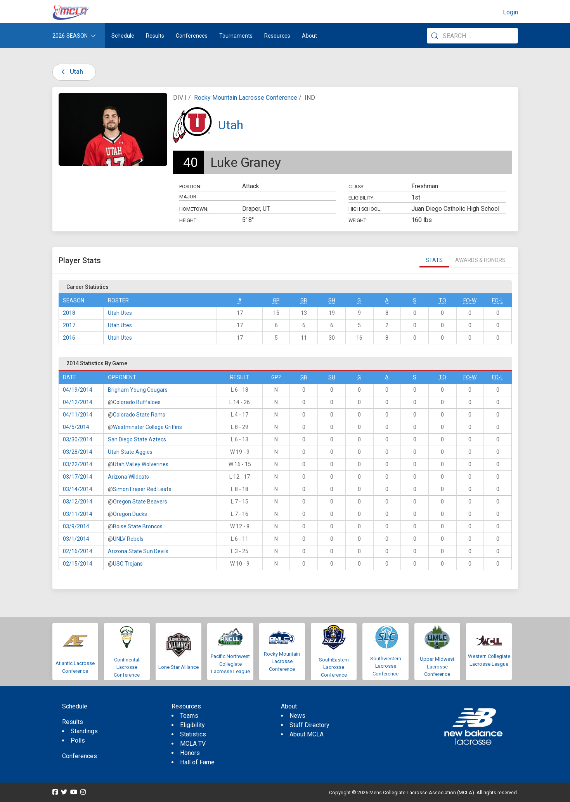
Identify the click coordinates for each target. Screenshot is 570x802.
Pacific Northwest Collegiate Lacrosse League (230, 663)
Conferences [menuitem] (79, 756)
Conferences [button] (192, 36)
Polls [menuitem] (78, 740)
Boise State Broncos (138, 526)
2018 (69, 313)
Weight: (357, 220)
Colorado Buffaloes (137, 402)
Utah (71, 71)
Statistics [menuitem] (193, 734)
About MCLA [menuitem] (306, 734)
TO (442, 300)
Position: (190, 186)
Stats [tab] (434, 260)
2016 (69, 338)
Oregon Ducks (130, 514)
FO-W (469, 300)
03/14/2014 (77, 489)
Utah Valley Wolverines (140, 464)
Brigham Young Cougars (138, 390)
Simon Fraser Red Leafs (142, 489)
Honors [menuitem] (190, 753)
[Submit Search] (434, 35)
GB (303, 300)
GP (276, 300)
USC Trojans (128, 564)
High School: (364, 209)
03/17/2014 (77, 477)
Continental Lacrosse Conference (127, 667)
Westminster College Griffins (147, 427)
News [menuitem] (297, 715)
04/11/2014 (77, 414)
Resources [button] (277, 36)
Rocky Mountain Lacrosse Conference (245, 97)
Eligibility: (361, 198)
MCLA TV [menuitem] (193, 743)
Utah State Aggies (130, 452)
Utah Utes (120, 313)
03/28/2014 (77, 452)
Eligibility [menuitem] (192, 725)
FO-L (497, 300)
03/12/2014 (77, 501)
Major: (188, 197)
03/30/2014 (77, 439)
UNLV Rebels (128, 539)
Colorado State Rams (139, 414)
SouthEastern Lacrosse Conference (334, 667)
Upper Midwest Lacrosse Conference (437, 666)
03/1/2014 (76, 539)
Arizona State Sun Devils (138, 551)
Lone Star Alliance (178, 667)
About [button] (309, 36)
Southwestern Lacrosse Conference (385, 666)
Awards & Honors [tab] (480, 260)
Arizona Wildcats (128, 477)
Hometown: (193, 209)
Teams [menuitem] (189, 715)
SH (331, 300)
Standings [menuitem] (84, 731)
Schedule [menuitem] (122, 36)
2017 (69, 325)
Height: (188, 220)
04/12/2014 (77, 402)
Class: (356, 186)
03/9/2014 (76, 526)
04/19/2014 (77, 390)
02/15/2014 (77, 564)
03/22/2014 (77, 464)
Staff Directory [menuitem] (309, 725)
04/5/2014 (76, 427)
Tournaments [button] (236, 36)
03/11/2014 (77, 514)
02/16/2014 (77, 551)
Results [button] (155, 36)
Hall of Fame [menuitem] (197, 762)
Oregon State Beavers (140, 501)
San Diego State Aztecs (137, 439)
